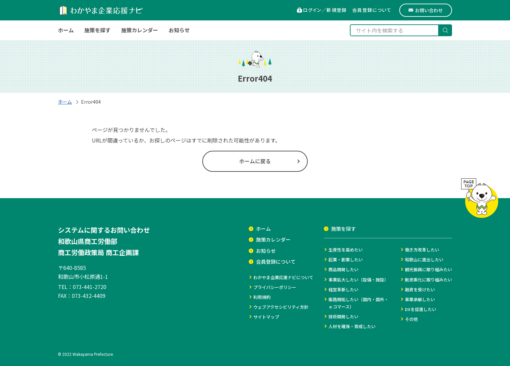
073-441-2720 (89, 287)
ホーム (65, 101)
